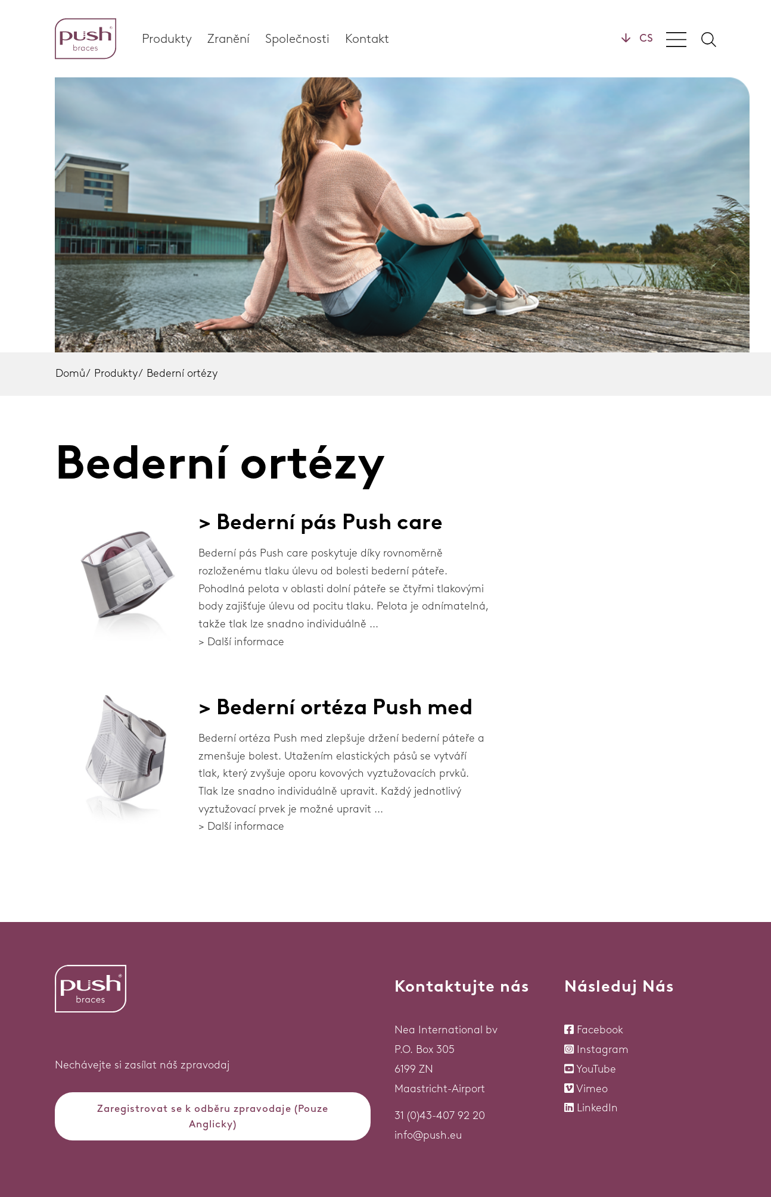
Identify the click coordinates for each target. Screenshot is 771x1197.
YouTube (596, 1069)
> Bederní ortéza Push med (335, 707)
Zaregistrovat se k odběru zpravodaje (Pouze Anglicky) (212, 1116)
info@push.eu (428, 1135)
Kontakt (367, 38)
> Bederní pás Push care (320, 522)
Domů (70, 373)
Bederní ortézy (182, 373)
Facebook (600, 1029)
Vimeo (592, 1088)
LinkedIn (597, 1107)
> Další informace (241, 641)
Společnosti (297, 38)
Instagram (603, 1049)
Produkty (167, 38)
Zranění (228, 38)
